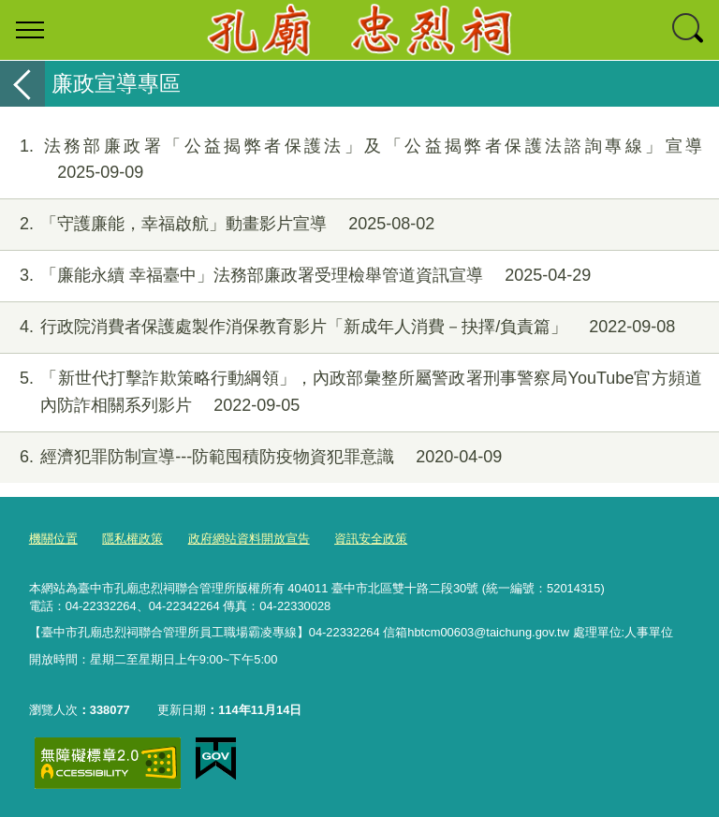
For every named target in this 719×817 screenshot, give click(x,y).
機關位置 (53, 539)
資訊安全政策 (370, 539)
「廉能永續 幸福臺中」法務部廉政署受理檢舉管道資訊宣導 (295, 275)
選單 (30, 30)
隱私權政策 (132, 539)
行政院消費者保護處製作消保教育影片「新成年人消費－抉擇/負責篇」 (337, 327)
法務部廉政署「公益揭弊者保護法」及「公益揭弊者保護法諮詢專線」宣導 (351, 160)
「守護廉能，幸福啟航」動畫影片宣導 (217, 224)
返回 (22, 84)
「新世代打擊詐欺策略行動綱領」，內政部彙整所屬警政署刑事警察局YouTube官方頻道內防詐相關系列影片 (351, 392)
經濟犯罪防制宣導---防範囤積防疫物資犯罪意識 (251, 457)
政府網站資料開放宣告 (249, 539)
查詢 (689, 30)
